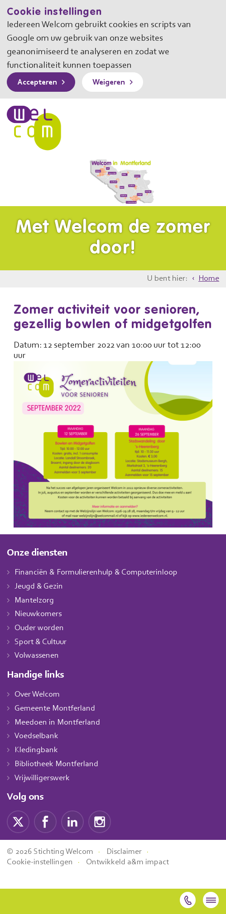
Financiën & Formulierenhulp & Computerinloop (100, 587)
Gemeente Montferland (56, 723)
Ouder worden (40, 643)
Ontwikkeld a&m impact (132, 876)
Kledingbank (36, 765)
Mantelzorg (34, 615)
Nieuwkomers (39, 629)
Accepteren (39, 82)
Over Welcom (39, 709)
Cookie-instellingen (41, 876)
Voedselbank (37, 751)
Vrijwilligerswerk (43, 792)
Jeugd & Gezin (41, 601)
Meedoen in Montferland (58, 737)
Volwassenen (38, 670)
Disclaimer (131, 866)
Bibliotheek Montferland (57, 778)
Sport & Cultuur (42, 656)
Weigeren (115, 82)
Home (208, 278)
